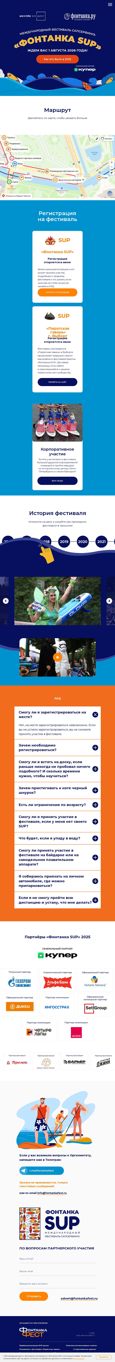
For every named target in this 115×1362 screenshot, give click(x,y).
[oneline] (57, 1283)
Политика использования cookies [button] (81, 1346)
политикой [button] (79, 1358)
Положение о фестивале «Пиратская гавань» (39, 1349)
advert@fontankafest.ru (79, 1298)
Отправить (34, 1296)
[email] (57, 1258)
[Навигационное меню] (110, 4)
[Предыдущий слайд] (6, 601)
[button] (57, 481)
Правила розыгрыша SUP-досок (34, 1346)
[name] (57, 1271)
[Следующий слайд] (109, 601)
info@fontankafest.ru (52, 1192)
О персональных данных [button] (84, 1349)
